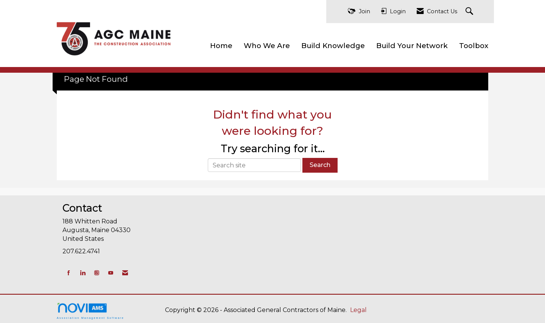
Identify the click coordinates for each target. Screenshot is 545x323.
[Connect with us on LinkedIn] (82, 273)
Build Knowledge (333, 45)
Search (320, 165)
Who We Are (267, 45)
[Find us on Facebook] (68, 273)
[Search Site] (470, 11)
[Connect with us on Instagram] (96, 273)
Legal (358, 310)
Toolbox (473, 45)
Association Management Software (90, 310)
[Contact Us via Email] (125, 273)
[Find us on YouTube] (110, 273)
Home (221, 45)
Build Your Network (412, 45)
